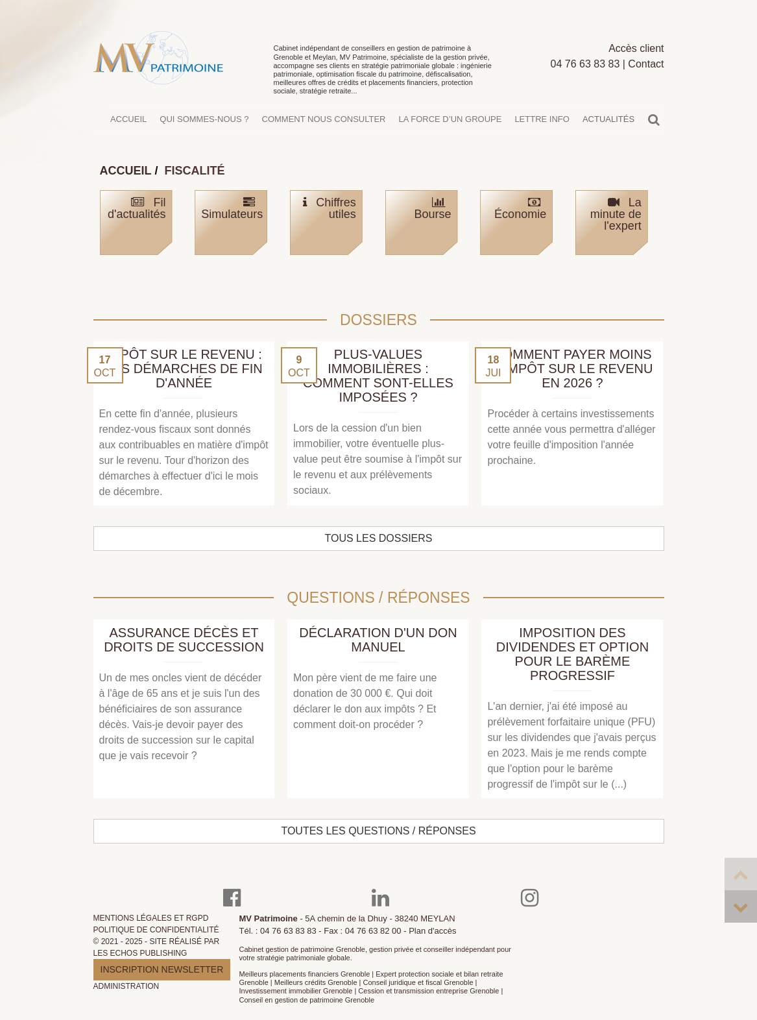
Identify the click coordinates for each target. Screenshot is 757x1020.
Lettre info (542, 125)
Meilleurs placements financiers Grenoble (304, 974)
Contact (646, 70)
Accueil (128, 125)
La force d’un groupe (449, 125)
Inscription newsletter (162, 969)
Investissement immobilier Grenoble (296, 991)
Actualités (608, 125)
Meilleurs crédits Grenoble (315, 982)
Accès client (636, 54)
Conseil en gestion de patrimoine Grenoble (307, 1000)
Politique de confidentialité (156, 929)
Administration (126, 986)
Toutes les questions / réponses (378, 830)
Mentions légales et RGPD (151, 918)
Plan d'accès (432, 931)
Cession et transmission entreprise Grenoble (428, 991)
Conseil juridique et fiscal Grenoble (418, 982)
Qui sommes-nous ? (204, 125)
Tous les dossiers (379, 538)
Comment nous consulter (324, 125)
